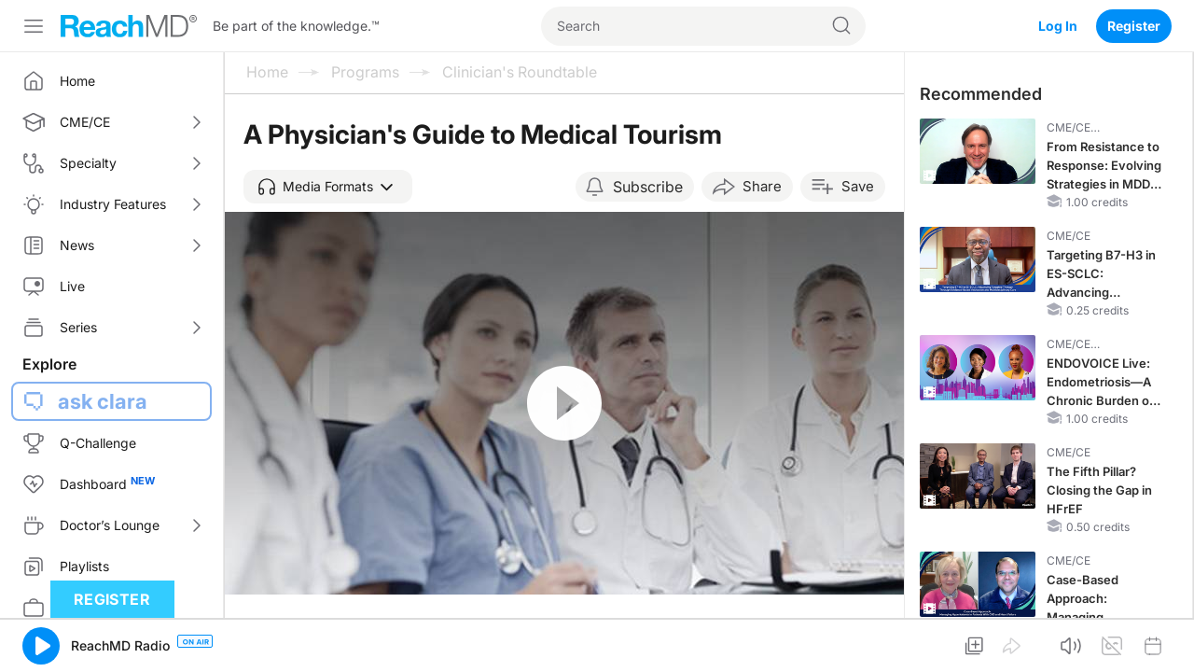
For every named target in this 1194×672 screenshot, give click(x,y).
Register (1133, 26)
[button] (327, 186)
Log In (1057, 26)
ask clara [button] (102, 401)
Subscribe (648, 186)
